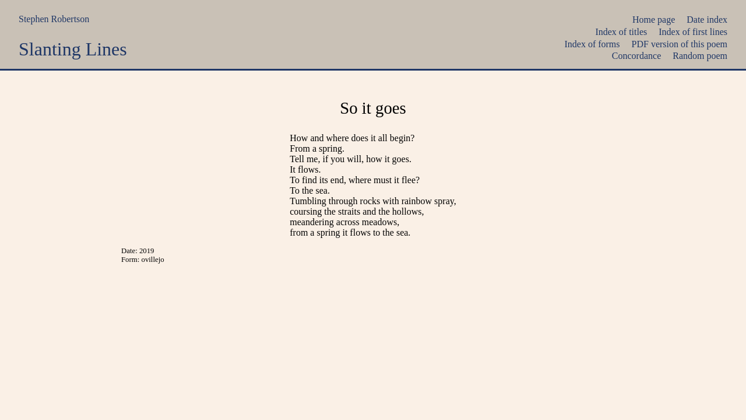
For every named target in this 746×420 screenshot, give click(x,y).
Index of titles (621, 32)
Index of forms (592, 44)
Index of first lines (693, 32)
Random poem (700, 56)
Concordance (636, 56)
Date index (707, 19)
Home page (653, 19)
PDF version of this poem (679, 44)
